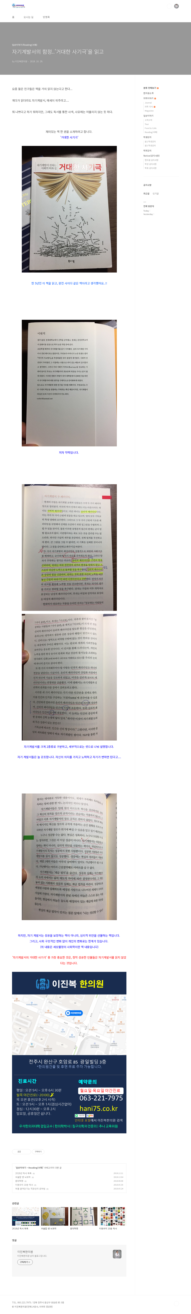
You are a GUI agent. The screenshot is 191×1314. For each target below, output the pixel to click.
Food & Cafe (151, 128)
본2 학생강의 (150, 141)
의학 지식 (150, 106)
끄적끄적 (148, 120)
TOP (176, 1303)
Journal (148, 102)
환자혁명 (19, 1180)
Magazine (149, 110)
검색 (169, 6)
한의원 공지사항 (151, 160)
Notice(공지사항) (151, 155)
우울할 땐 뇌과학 (23, 1177)
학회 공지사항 (151, 168)
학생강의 (147, 137)
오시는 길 (29, 17)
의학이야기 (149, 98)
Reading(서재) (35, 1167)
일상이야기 (21, 1167)
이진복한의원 (25, 1251)
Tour (147, 124)
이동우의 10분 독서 (24, 1184)
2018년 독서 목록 (23, 1173)
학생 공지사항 (151, 164)
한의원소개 (148, 93)
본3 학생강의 (150, 145)
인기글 (156, 193)
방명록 (46, 17)
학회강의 (147, 150)
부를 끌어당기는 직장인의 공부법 (30, 1188)
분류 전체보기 (151, 87)
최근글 (146, 193)
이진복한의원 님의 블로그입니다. (32, 1255)
